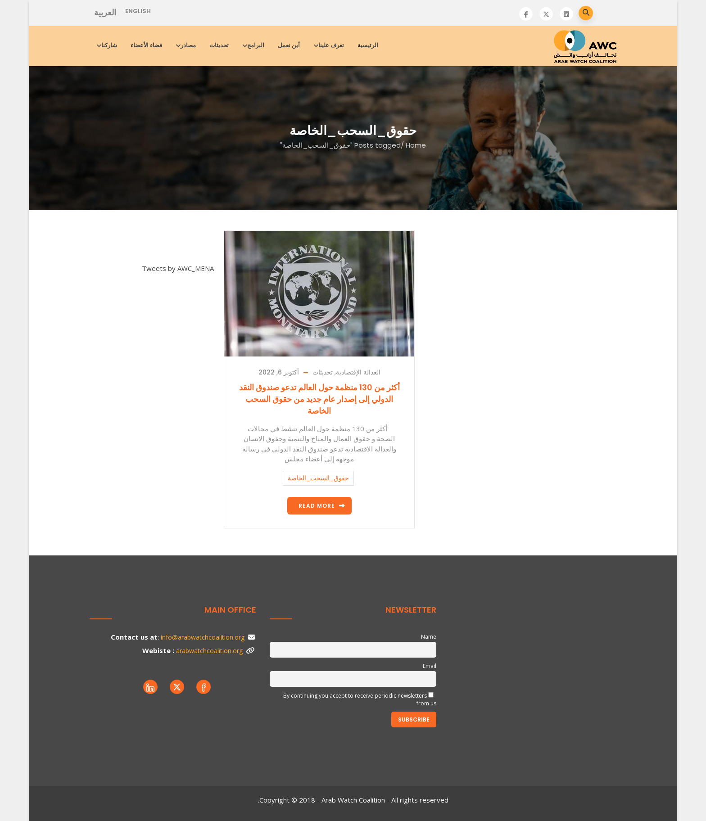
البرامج (254, 45)
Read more (317, 506)
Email (429, 666)
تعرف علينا (329, 45)
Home (416, 145)
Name (428, 637)
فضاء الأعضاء (146, 45)
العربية (105, 12)
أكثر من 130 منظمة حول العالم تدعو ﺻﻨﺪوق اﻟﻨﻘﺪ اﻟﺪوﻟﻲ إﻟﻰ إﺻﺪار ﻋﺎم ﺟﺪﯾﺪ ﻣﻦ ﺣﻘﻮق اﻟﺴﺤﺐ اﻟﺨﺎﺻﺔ (319, 399)
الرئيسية (368, 45)
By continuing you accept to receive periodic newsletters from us (359, 699)
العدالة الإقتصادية (358, 372)
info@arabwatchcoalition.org (202, 637)
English (138, 11)
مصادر (186, 45)
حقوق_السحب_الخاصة (318, 478)
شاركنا (107, 45)
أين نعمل (289, 45)
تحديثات (219, 45)
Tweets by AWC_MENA (178, 268)
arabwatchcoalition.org (209, 650)
